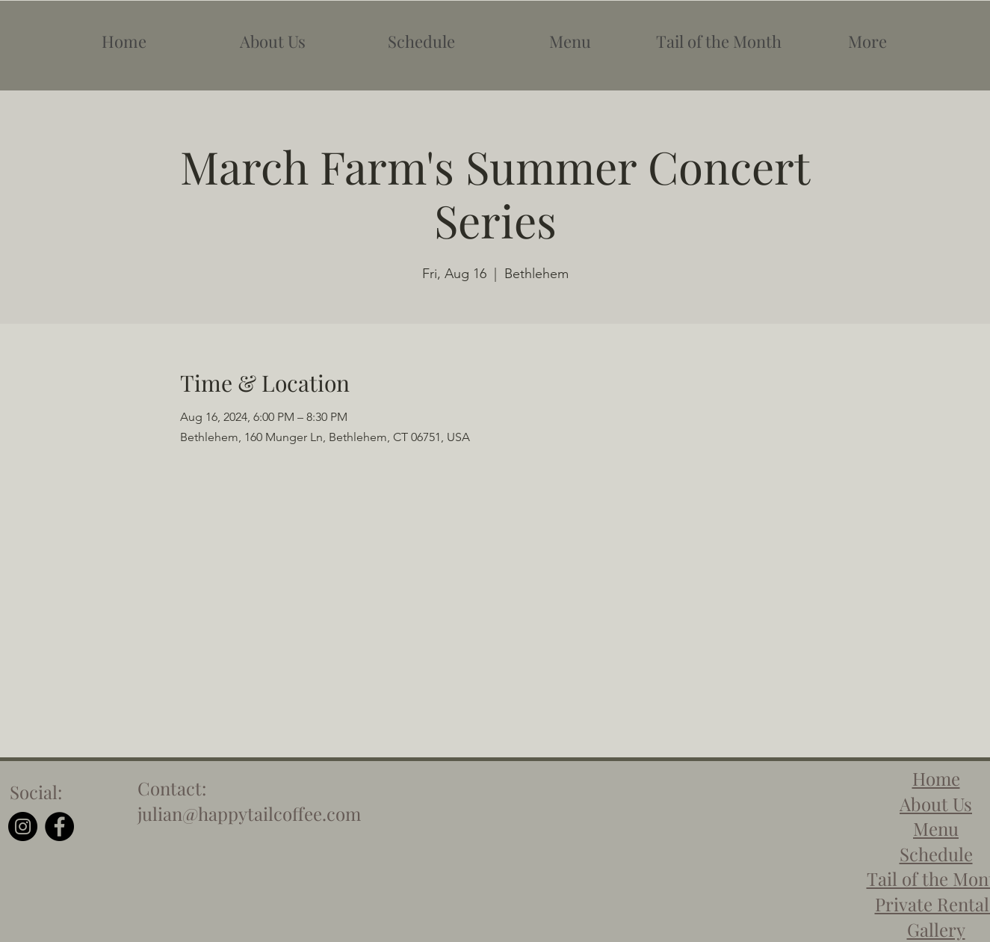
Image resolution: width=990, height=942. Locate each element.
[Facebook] (59, 826)
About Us (936, 804)
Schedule (936, 854)
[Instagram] (22, 826)
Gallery (936, 929)
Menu (936, 828)
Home (936, 778)
